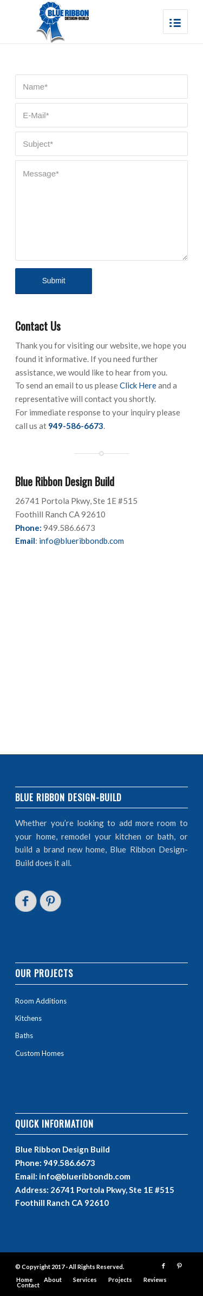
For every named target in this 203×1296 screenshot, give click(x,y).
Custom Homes (39, 1053)
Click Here (138, 385)
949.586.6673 (69, 1163)
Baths (24, 1035)
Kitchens (28, 1018)
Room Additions (41, 1001)
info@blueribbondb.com (81, 540)
